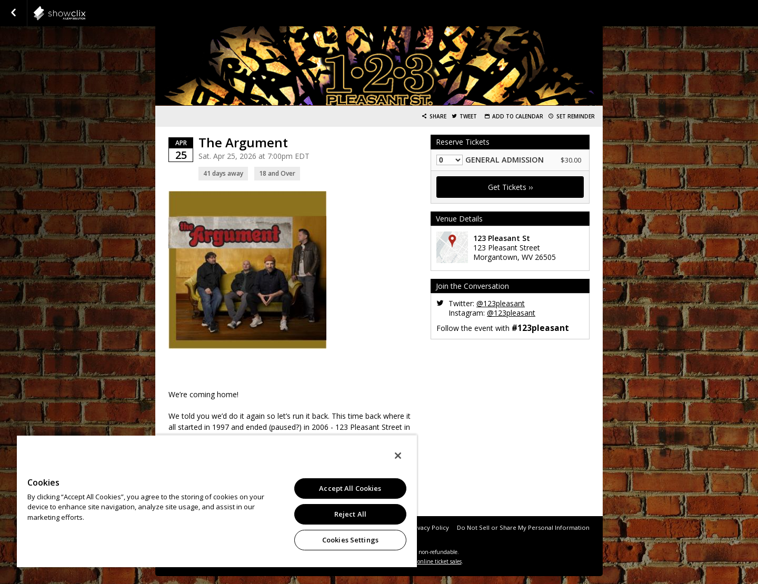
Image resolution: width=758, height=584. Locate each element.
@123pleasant (500, 303)
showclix (85, 13)
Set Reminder (575, 116)
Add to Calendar (517, 116)
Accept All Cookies (350, 488)
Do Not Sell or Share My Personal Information (523, 527)
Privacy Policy (429, 527)
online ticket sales (439, 561)
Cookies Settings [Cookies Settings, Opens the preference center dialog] (350, 540)
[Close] (398, 455)
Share (438, 116)
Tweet (468, 116)
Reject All (350, 514)
